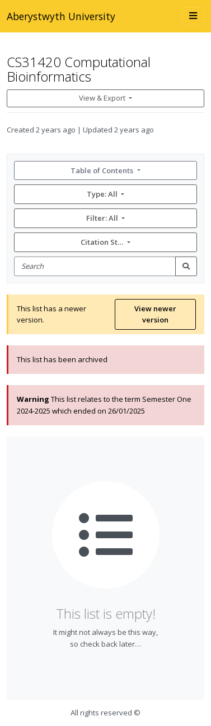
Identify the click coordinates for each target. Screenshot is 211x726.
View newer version (155, 314)
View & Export (103, 98)
